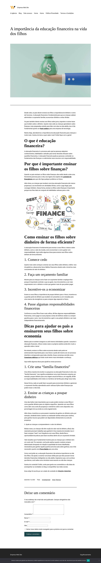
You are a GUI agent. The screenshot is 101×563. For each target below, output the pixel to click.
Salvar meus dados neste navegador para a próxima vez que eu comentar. (50, 531)
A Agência (13, 13)
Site (25, 527)
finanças (58, 480)
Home (36, 13)
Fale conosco (28, 13)
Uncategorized (46, 480)
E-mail (26, 524)
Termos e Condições (67, 13)
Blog (20, 13)
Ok (88, 560)
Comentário (28, 516)
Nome (26, 520)
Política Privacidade (52, 13)
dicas (53, 480)
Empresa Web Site (23, 7)
